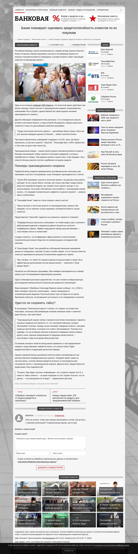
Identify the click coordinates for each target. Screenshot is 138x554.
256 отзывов (105, 64)
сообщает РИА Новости (43, 105)
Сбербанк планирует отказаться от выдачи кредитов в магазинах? (31, 398)
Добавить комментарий (50, 468)
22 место (110, 78)
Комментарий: (21, 433)
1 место (110, 66)
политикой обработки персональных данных (37, 462)
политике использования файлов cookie (111, 545)
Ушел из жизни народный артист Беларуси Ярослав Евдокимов (112, 130)
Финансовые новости (27, 45)
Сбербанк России (108, 97)
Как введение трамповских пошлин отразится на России (110, 197)
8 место (110, 54)
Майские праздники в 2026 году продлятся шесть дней (110, 117)
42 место (110, 90)
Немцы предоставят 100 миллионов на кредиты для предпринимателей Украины (66, 398)
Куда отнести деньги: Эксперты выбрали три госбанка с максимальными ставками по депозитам (111, 185)
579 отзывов (105, 99)
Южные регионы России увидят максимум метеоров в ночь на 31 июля (111, 142)
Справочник (102, 10)
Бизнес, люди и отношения (81, 10)
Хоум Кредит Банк (109, 85)
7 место (110, 101)
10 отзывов (105, 52)
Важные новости (58, 10)
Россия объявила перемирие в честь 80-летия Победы (111, 166)
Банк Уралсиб (107, 50)
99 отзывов (105, 75)
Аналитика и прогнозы (37, 10)
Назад (18, 392)
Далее (56, 392)
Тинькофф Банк (108, 61)
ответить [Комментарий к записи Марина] (59, 416)
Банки (105, 45)
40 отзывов (105, 87)
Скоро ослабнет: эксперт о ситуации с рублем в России (111, 222)
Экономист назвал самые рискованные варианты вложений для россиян (112, 234)
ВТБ (102, 73)
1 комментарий (79, 45)
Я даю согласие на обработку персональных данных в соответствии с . (48, 460)
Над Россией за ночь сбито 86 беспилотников (111, 153)
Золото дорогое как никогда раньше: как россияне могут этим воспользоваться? (110, 210)
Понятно (69, 551)
